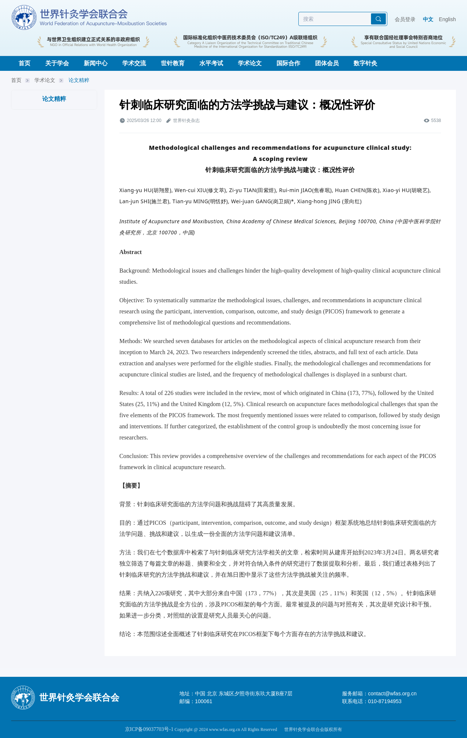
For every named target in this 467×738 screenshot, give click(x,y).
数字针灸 (365, 63)
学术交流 (134, 63)
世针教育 (173, 63)
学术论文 (250, 63)
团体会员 (327, 63)
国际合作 (288, 63)
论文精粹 (79, 80)
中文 (428, 19)
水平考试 (211, 63)
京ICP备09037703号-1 (149, 729)
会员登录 (405, 19)
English (447, 19)
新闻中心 (95, 63)
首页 (24, 63)
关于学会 (57, 63)
